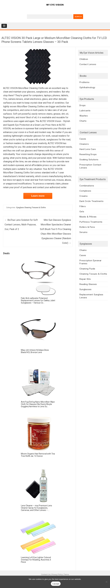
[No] (106, 581)
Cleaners (84, 144)
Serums (83, 232)
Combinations (86, 185)
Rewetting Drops (88, 154)
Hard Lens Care (87, 149)
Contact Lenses (87, 64)
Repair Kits (85, 279)
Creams (83, 196)
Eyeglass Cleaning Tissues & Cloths (31, 207)
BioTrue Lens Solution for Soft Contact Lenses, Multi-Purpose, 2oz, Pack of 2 (21, 225)
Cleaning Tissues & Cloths (93, 274)
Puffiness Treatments (90, 222)
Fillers (82, 206)
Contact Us (45, 574)
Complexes (85, 191)
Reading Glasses (88, 284)
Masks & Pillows (88, 216)
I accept (55, 584)
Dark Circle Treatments (91, 201)
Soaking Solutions (88, 159)
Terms (66, 574)
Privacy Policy (57, 574)
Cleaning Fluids (87, 268)
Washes (83, 115)
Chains (83, 250)
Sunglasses (85, 289)
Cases (82, 139)
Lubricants (85, 110)
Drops (82, 105)
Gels (81, 211)
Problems (84, 82)
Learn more (38, 195)
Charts (83, 121)
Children (83, 59)
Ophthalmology (87, 87)
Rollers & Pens (87, 227)
